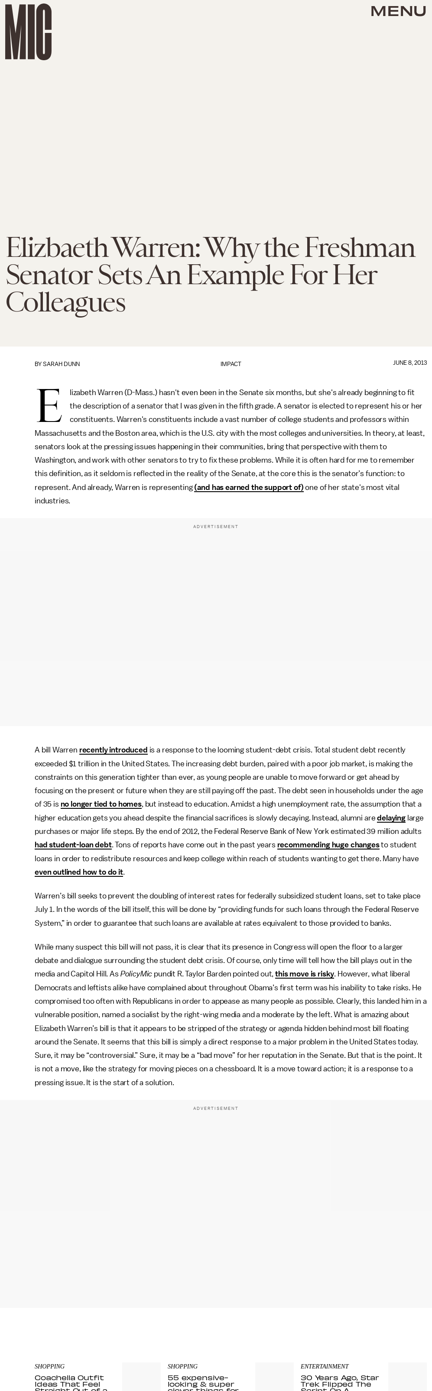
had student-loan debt (73, 845)
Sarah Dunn (61, 364)
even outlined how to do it (79, 872)
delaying (391, 818)
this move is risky (304, 974)
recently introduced (113, 750)
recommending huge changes (328, 845)
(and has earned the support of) (248, 487)
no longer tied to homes (101, 804)
